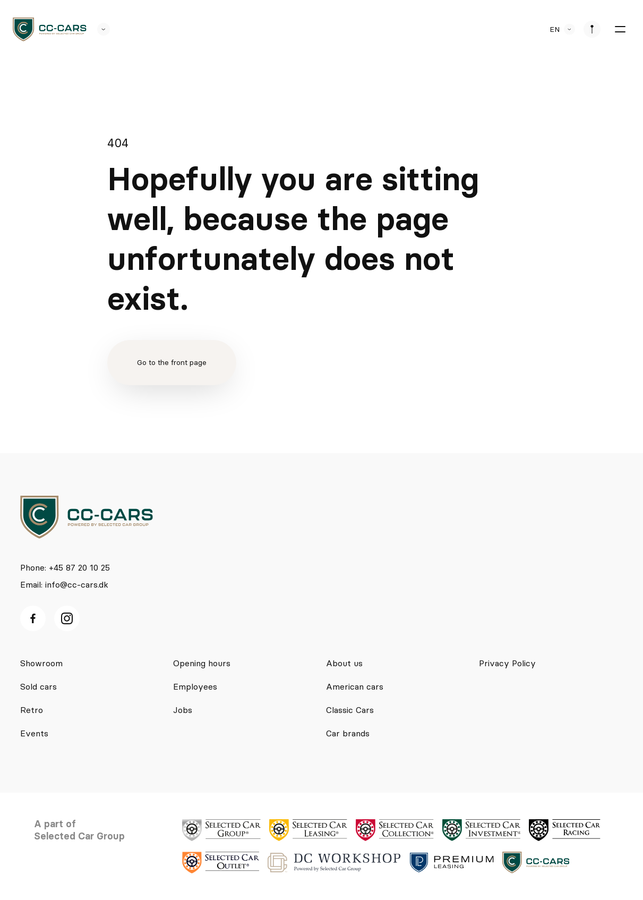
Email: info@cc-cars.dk (64, 584)
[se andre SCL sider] (98, 29)
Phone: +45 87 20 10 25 (65, 567)
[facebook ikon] (33, 618)
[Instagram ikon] (67, 618)
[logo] (50, 29)
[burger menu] (619, 29)
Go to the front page (172, 362)
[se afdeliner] (592, 29)
